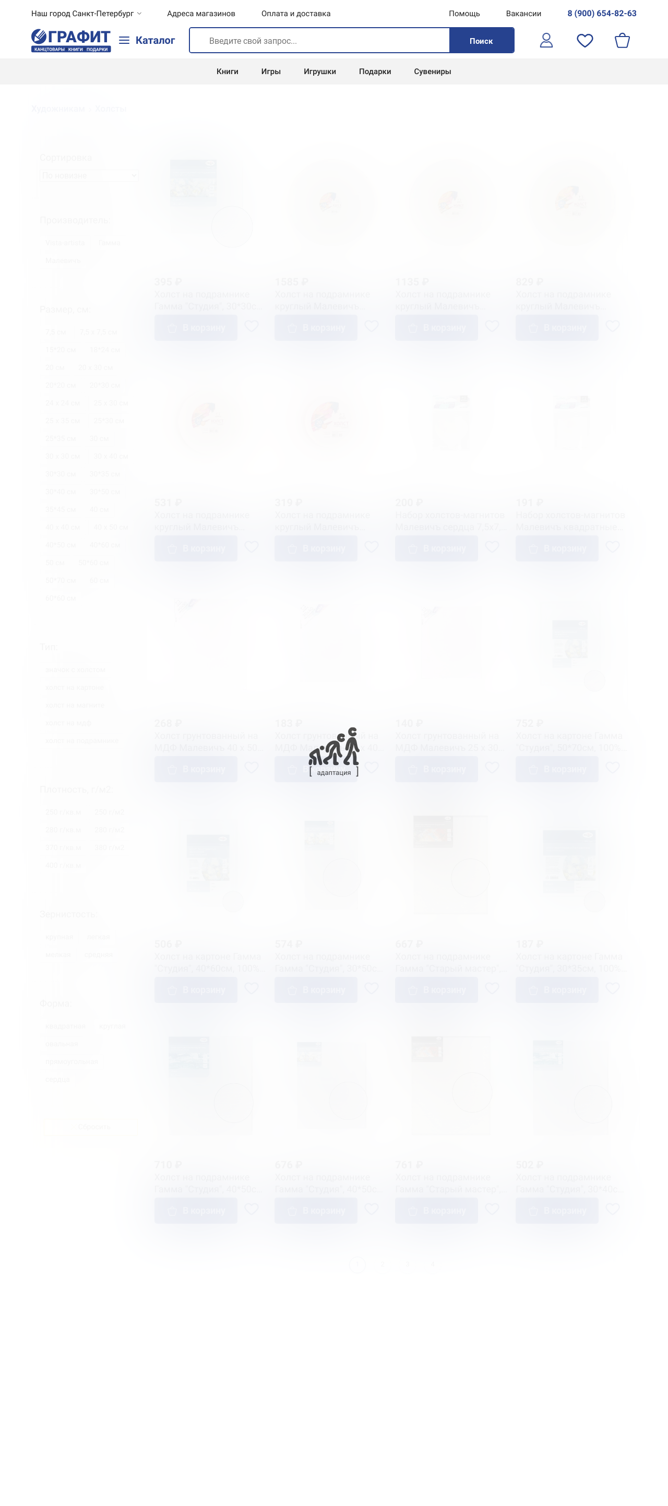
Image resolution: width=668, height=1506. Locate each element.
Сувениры (432, 71)
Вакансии (524, 13)
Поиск (481, 41)
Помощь (464, 13)
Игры (271, 71)
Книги (227, 71)
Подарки (375, 71)
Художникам (58, 109)
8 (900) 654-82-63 (602, 13)
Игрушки (320, 71)
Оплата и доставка (296, 13)
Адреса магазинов (201, 13)
